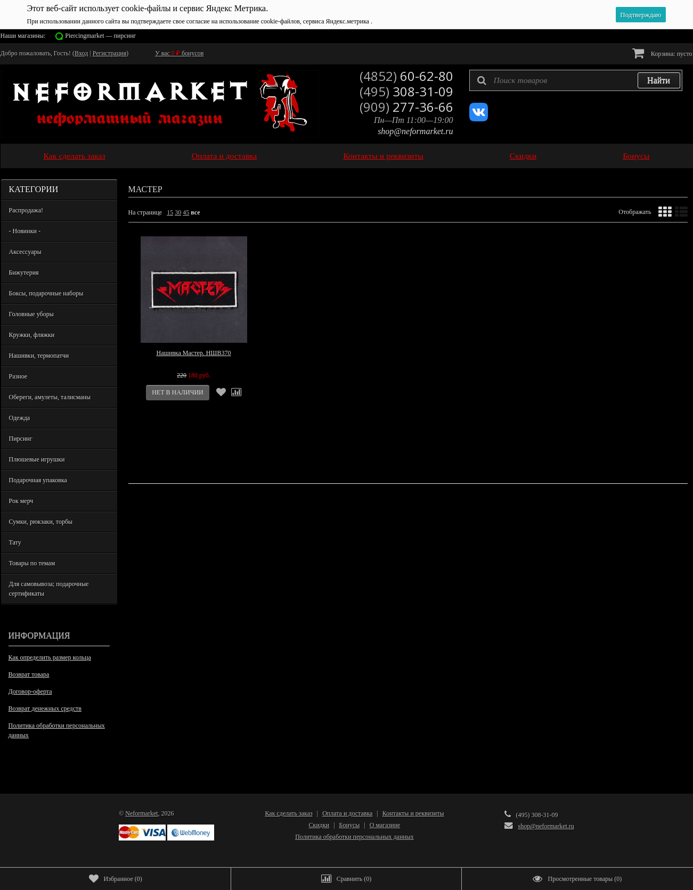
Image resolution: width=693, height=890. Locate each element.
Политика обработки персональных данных (57, 730)
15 (170, 212)
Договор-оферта (30, 691)
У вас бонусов (179, 53)
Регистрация (110, 53)
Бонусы (636, 155)
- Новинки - (24, 231)
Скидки (523, 155)
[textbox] (575, 80)
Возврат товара (29, 674)
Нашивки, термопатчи (39, 355)
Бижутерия (24, 272)
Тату (15, 542)
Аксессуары (25, 252)
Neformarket (141, 813)
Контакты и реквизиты (383, 155)
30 (178, 212)
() (115, 879)
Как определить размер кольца (50, 657)
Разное (18, 376)
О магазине (385, 825)
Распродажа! (26, 210)
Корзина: (662, 53)
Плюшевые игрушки (37, 459)
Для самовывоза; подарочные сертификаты (49, 588)
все (195, 212)
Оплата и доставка (224, 155)
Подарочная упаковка (38, 480)
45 (186, 212)
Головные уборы (31, 314)
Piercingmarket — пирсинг (100, 35)
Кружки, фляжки (32, 335)
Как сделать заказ (74, 155)
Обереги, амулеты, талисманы (50, 397)
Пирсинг (20, 438)
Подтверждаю (640, 15)
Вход (81, 53)
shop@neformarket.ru (415, 131)
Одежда (19, 418)
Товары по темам (32, 563)
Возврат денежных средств (45, 708)
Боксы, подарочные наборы (46, 293)
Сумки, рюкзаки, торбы (41, 521)
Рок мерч (21, 501)
